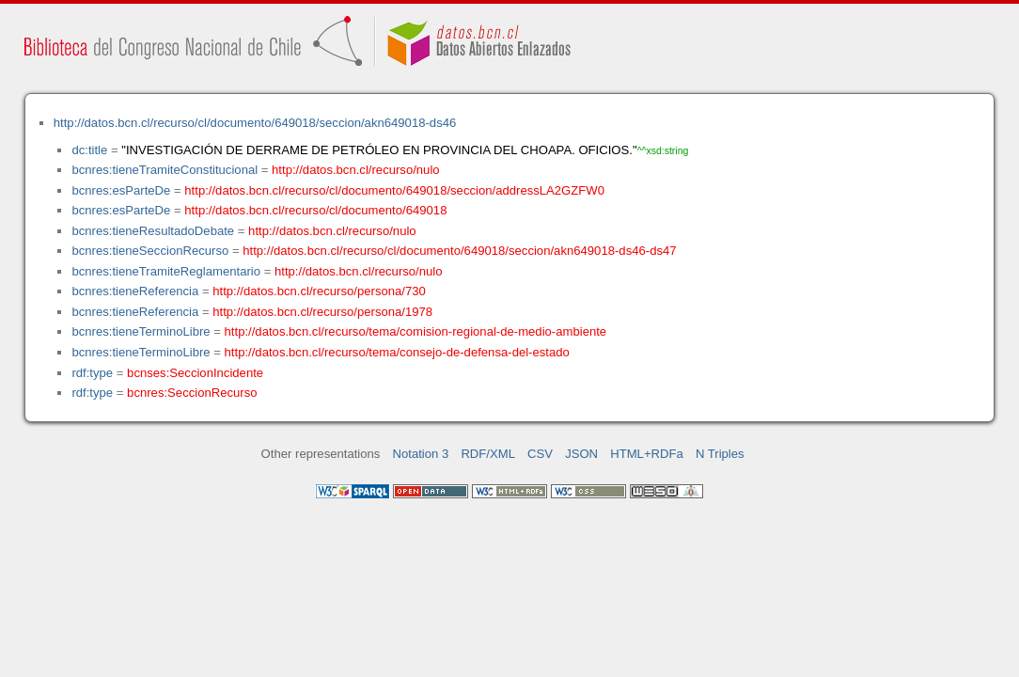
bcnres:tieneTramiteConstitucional (164, 170)
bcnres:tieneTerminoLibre (140, 331)
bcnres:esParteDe (120, 190)
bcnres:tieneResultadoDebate (152, 231)
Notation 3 (421, 454)
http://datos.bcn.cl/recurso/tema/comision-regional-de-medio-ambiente (416, 331)
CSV (540, 454)
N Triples (720, 454)
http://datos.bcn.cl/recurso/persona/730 (319, 291)
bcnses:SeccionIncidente (195, 373)
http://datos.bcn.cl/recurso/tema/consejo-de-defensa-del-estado (397, 352)
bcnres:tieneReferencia (134, 291)
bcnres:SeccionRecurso (192, 393)
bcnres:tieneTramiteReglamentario (165, 271)
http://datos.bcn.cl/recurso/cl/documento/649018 (315, 210)
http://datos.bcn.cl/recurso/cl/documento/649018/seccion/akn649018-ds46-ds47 (459, 251)
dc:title (89, 150)
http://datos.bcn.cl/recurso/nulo (356, 170)
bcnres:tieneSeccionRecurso (149, 251)
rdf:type (92, 373)
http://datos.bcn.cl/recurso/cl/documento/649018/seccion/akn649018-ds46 (255, 123)
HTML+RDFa (646, 454)
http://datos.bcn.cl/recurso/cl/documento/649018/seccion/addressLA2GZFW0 (394, 190)
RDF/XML (488, 454)
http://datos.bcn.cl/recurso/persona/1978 (322, 312)
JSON (581, 454)
